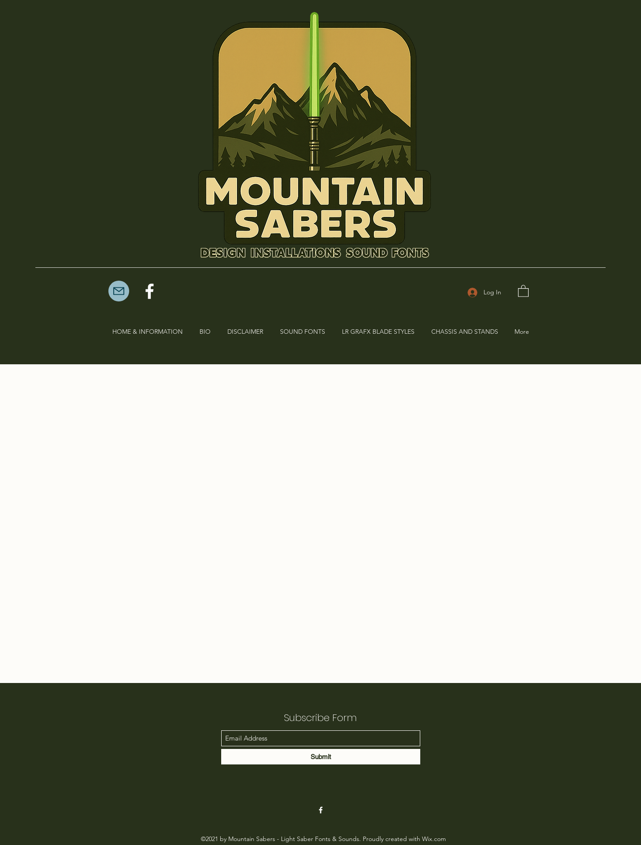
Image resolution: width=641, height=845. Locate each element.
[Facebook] (149, 291)
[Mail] (118, 291)
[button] (523, 290)
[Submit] (320, 756)
